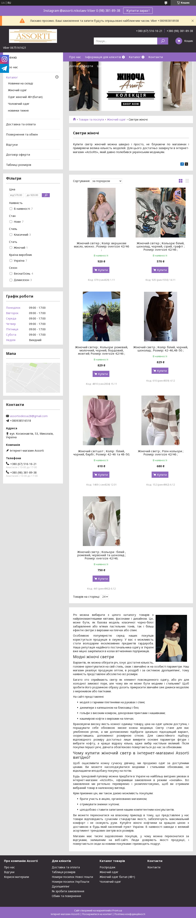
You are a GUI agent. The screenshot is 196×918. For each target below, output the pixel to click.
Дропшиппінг (61, 886)
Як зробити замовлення (68, 891)
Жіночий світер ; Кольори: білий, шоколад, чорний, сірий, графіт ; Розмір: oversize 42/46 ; (160, 246)
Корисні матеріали (16, 877)
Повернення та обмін (22, 134)
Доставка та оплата (21, 124)
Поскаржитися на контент (97, 914)
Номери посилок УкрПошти (70, 881)
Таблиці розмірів (18, 165)
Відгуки (12, 144)
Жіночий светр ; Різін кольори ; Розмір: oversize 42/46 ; (160, 452)
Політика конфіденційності (129, 914)
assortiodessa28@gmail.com (29, 416)
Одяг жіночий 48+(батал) (25, 97)
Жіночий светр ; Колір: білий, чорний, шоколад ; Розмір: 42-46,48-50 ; (160, 348)
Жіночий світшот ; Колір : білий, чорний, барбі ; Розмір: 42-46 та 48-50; (101, 452)
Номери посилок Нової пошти (72, 877)
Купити (103, 270)
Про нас (75, 57)
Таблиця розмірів (63, 872)
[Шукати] (162, 41)
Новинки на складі (20, 83)
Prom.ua (117, 910)
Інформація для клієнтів (103, 57)
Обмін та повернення (66, 896)
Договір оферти (81, 66)
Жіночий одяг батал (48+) (117, 877)
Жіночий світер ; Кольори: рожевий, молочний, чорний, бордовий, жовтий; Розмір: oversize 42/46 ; (101, 350)
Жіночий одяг (116, 119)
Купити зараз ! (137, 10)
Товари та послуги (91, 119)
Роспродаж (107, 867)
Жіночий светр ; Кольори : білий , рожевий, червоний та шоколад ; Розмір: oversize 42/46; (101, 555)
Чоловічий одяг (18, 104)
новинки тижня (18, 110)
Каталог (135, 57)
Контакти (155, 57)
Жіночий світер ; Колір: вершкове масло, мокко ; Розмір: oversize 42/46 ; (101, 246)
